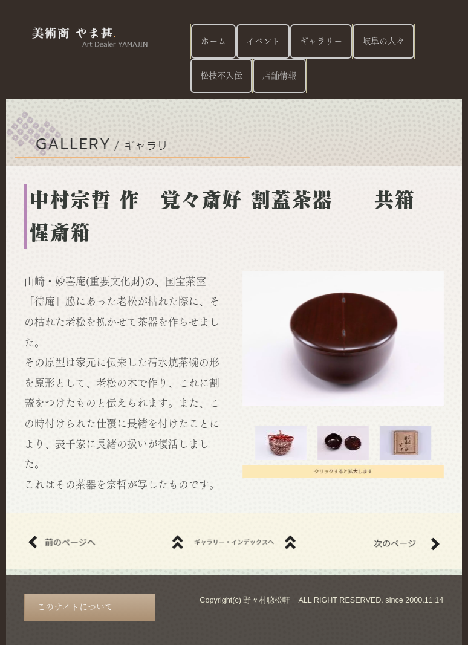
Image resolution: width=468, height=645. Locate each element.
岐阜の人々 (383, 41)
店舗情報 (279, 75)
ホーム (213, 41)
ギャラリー (321, 41)
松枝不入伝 (221, 75)
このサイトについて (75, 607)
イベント (263, 41)
